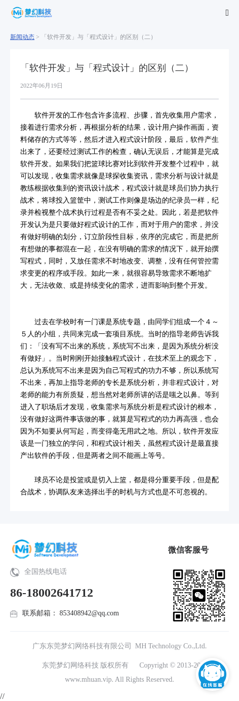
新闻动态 (22, 37)
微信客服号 (188, 550)
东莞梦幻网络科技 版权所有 (85, 665)
